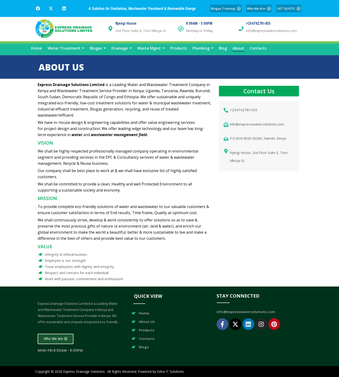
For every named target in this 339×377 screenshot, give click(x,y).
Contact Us (258, 91)
